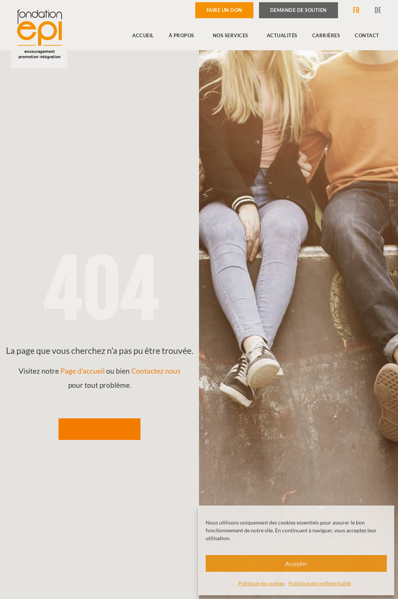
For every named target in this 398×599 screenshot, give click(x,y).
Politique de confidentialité (319, 583)
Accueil (143, 35)
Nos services (232, 35)
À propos (183, 35)
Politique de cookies (261, 583)
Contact (367, 35)
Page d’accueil (82, 371)
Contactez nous (155, 371)
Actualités (282, 35)
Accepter (296, 563)
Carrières (326, 35)
